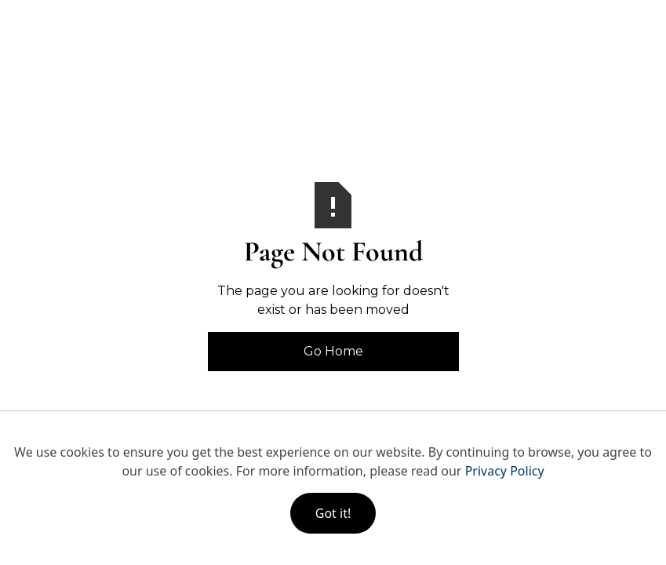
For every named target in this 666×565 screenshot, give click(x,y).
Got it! (333, 513)
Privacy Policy (504, 470)
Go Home (333, 351)
